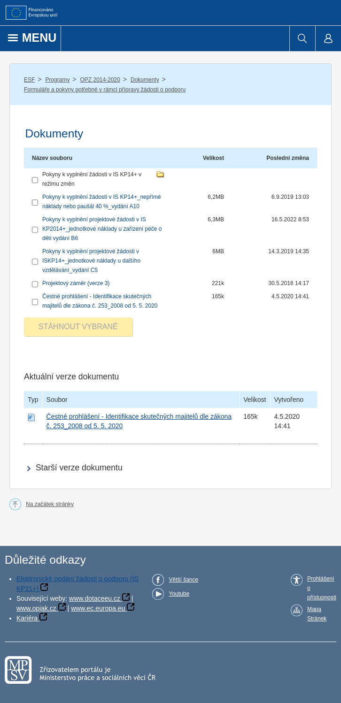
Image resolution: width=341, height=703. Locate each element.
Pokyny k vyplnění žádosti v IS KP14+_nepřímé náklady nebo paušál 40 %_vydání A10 (101, 202)
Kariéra (27, 618)
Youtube (179, 593)
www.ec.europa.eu (98, 608)
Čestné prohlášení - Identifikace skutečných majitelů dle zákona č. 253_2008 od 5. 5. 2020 (100, 301)
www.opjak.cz (36, 608)
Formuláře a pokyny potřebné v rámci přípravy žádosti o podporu (105, 89)
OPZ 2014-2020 (100, 79)
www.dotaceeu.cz (94, 598)
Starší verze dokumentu (79, 467)
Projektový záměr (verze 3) (75, 283)
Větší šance (183, 579)
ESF (29, 79)
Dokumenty (145, 79)
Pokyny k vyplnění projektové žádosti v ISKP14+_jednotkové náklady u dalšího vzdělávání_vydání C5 (91, 260)
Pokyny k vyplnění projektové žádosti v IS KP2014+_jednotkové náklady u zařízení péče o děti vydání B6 (102, 229)
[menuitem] (302, 38)
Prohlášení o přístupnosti (321, 588)
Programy (57, 79)
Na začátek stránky (50, 504)
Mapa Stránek (316, 614)
